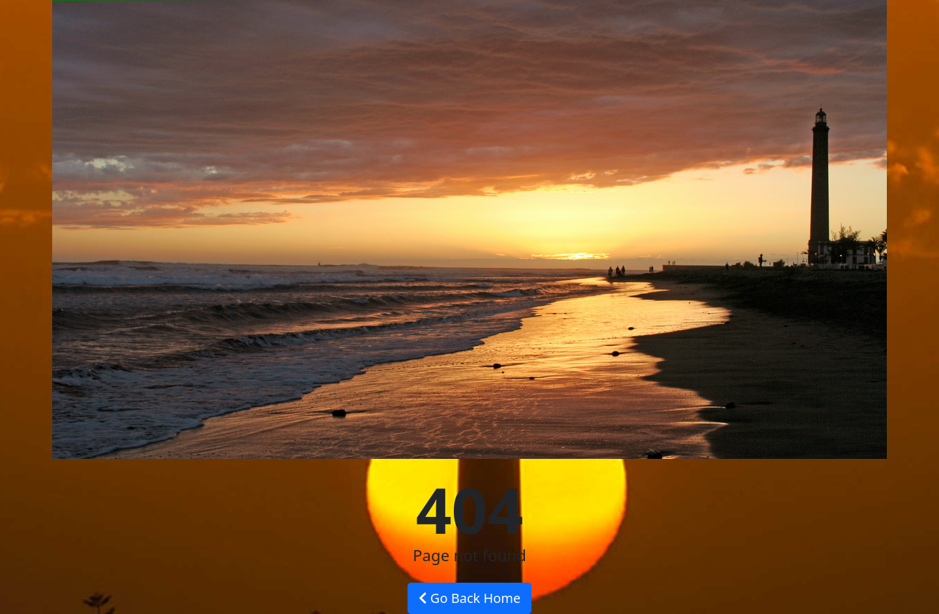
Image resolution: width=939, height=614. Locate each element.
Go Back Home (470, 598)
